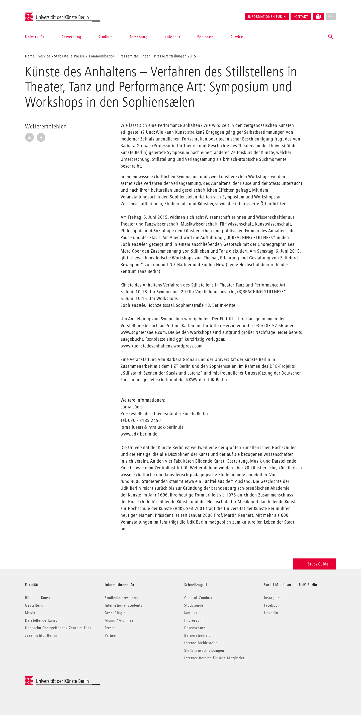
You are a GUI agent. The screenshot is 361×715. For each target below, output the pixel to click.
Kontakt (301, 16)
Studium (105, 36)
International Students (123, 605)
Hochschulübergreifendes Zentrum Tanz (58, 627)
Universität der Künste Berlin (44, 14)
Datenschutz (194, 627)
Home (30, 55)
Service (236, 36)
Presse (110, 627)
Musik (30, 612)
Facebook (272, 605)
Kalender (172, 36)
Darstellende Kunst (41, 620)
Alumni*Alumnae (119, 620)
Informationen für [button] (265, 16)
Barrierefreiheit (197, 635)
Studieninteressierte (122, 597)
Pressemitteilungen (135, 55)
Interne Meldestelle (201, 642)
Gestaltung (34, 605)
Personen (205, 36)
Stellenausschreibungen (204, 650)
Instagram (272, 597)
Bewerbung (71, 36)
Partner (111, 635)
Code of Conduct (198, 597)
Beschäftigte (115, 612)
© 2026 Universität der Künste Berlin (51, 679)
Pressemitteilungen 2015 (175, 55)
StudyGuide (314, 563)
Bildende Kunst (37, 597)
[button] (331, 36)
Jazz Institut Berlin (41, 635)
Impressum (193, 620)
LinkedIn (271, 612)
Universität (35, 36)
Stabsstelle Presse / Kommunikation (84, 55)
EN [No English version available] (331, 16)
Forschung (138, 36)
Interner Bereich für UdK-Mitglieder (214, 657)
